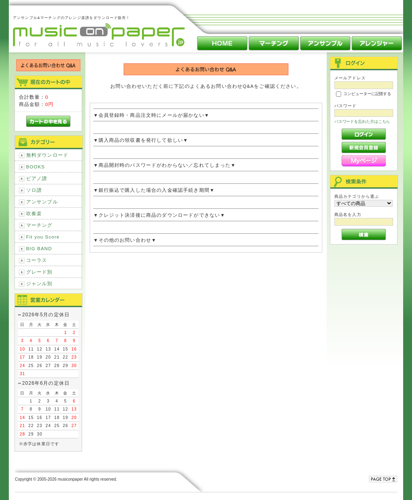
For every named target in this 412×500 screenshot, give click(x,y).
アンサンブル (42, 201)
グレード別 (39, 271)
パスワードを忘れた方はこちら (362, 121)
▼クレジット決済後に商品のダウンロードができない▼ (206, 215)
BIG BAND (39, 248)
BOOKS (35, 166)
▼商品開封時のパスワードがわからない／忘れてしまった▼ (206, 165)
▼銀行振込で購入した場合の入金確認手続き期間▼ (206, 190)
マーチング (39, 225)
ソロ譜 (34, 190)
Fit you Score (43, 236)
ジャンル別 (39, 283)
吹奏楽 (34, 213)
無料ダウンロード (47, 155)
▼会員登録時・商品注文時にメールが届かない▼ (206, 115)
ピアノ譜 (36, 178)
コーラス (36, 260)
